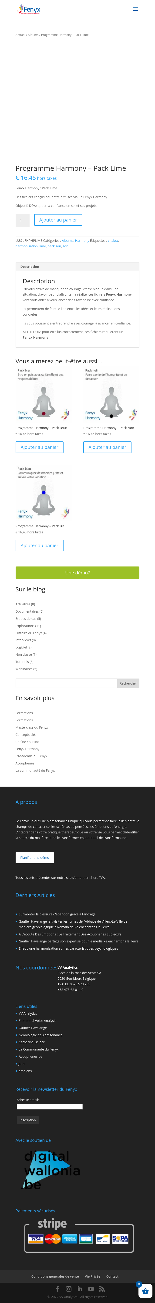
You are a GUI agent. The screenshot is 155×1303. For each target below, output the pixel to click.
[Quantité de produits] (23, 220)
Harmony (82, 240)
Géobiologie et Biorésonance (40, 1035)
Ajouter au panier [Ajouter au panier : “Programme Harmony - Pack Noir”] (107, 447)
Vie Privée (93, 1276)
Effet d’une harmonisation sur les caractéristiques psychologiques (68, 948)
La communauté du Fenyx (35, 770)
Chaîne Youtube (28, 742)
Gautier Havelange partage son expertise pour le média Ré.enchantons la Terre (78, 941)
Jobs (22, 1063)
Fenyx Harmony (27, 749)
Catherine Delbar (32, 1042)
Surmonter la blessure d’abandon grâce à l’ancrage (57, 914)
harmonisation (27, 246)
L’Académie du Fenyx (31, 756)
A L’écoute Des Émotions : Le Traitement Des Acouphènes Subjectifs (70, 934)
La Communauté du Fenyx (39, 1049)
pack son (54, 246)
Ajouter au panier (58, 220)
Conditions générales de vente (55, 1276)
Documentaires (27, 611)
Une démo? (77, 573)
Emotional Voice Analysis (37, 1020)
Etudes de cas (26, 618)
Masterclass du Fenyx (32, 727)
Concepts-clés (26, 734)
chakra (113, 240)
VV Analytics (28, 1013)
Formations (24, 713)
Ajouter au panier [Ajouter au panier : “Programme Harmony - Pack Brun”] (39, 447)
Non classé (24, 654)
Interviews (23, 640)
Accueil (20, 35)
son (65, 246)
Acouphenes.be (30, 1056)
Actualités (23, 604)
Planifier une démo (34, 857)
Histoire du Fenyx (29, 633)
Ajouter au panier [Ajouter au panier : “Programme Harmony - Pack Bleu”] (39, 545)
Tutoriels (22, 661)
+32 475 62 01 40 (70, 989)
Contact (112, 1276)
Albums (33, 35)
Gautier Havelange (33, 1028)
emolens (25, 1071)
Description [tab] (29, 266)
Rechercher (128, 683)
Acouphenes (25, 763)
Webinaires (24, 669)
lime (42, 246)
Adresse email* (28, 1100)
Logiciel (21, 647)
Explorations (25, 626)
